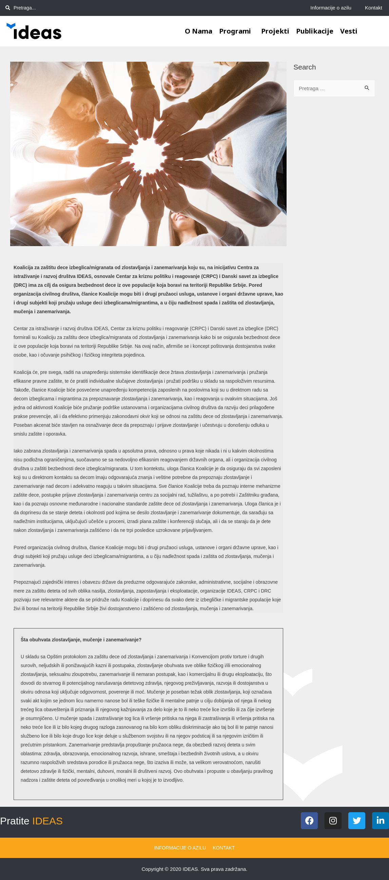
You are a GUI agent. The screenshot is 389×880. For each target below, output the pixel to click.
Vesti (348, 31)
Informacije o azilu (330, 8)
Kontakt (373, 8)
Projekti (275, 31)
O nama (198, 31)
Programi (236, 31)
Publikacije (314, 31)
